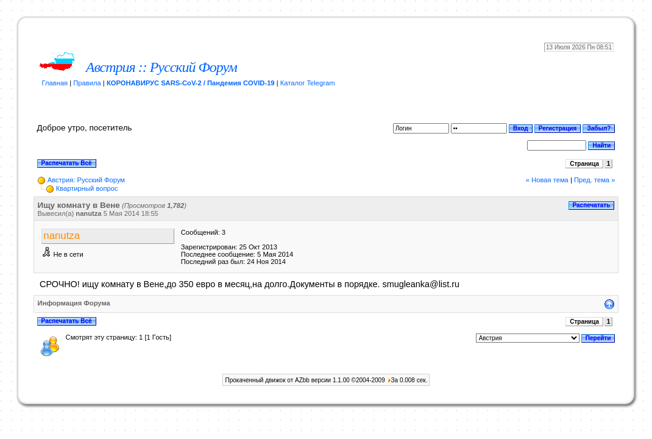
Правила (87, 83)
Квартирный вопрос (87, 188)
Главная (55, 83)
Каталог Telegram (307, 83)
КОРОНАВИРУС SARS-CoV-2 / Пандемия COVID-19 (191, 83)
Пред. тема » (594, 180)
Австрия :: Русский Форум (161, 67)
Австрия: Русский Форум (86, 180)
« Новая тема (547, 180)
